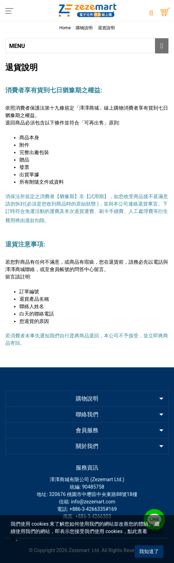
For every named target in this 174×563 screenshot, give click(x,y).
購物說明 (87, 398)
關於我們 (87, 446)
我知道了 (149, 551)
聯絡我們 (87, 414)
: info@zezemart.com (92, 501)
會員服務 (87, 430)
